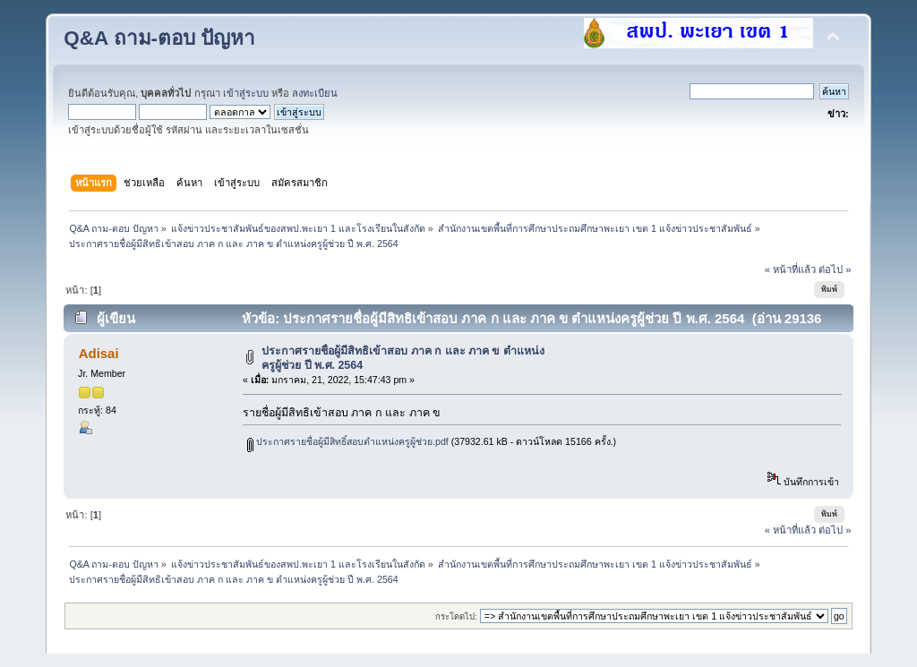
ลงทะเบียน (315, 93)
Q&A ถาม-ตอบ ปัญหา (159, 38)
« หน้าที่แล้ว (790, 269)
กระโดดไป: (456, 616)
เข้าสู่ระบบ (246, 93)
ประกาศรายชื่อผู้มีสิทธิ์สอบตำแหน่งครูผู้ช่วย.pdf (348, 441)
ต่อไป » (834, 269)
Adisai (99, 353)
